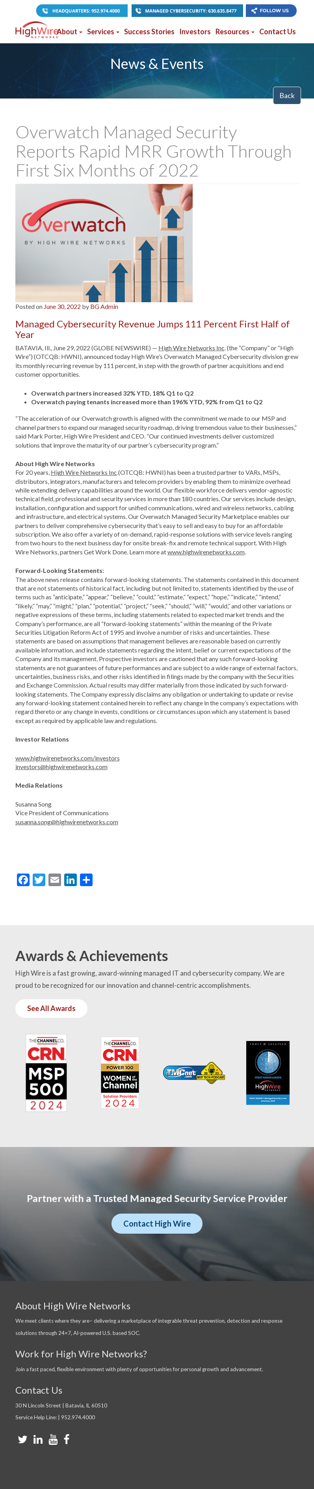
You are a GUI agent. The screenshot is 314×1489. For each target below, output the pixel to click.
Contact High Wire (157, 1223)
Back (287, 95)
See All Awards (51, 1008)
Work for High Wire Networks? (81, 1353)
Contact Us (277, 31)
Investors (195, 31)
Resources (235, 31)
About (69, 31)
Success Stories (149, 31)
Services (103, 31)
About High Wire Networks (72, 1305)
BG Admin (104, 306)
